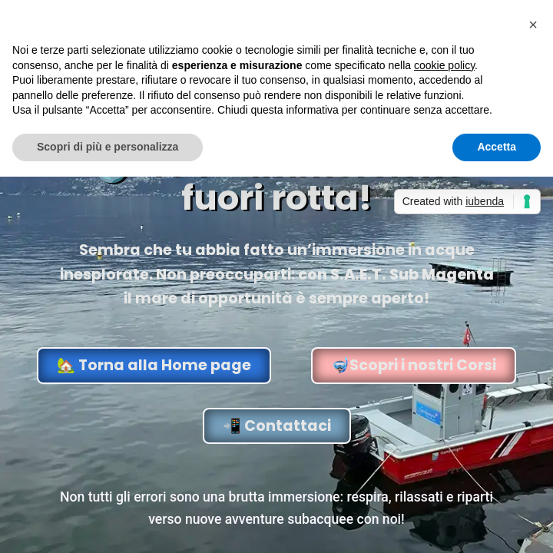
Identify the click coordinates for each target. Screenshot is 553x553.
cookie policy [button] (444, 65)
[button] (533, 24)
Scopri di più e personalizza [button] (107, 147)
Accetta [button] (496, 147)
